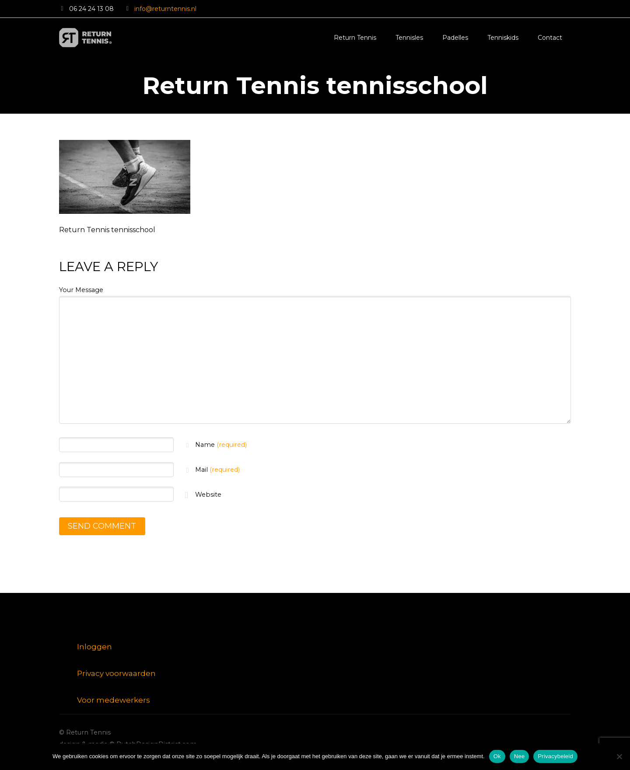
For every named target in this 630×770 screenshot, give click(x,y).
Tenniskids (502, 38)
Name (221, 445)
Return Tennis (355, 38)
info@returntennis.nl (165, 9)
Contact (550, 38)
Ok (497, 756)
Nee (519, 756)
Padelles (455, 38)
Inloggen (94, 646)
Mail (217, 470)
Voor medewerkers (113, 700)
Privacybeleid (555, 756)
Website (207, 494)
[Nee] (619, 756)
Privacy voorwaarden (116, 673)
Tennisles (409, 38)
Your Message (81, 290)
